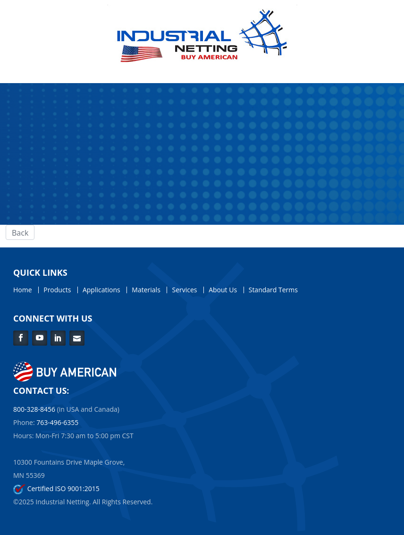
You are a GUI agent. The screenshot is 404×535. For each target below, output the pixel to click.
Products (57, 290)
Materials (146, 290)
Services (184, 290)
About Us (223, 290)
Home (22, 290)
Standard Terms (273, 290)
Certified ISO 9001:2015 (56, 488)
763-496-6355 (57, 422)
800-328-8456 (34, 409)
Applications (101, 290)
